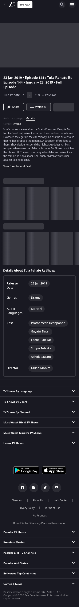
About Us (38, 500)
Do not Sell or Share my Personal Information (39, 523)
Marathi (30, 118)
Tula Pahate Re (13, 95)
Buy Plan (25, 4)
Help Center (61, 500)
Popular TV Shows (14, 532)
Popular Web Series (15, 563)
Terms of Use (52, 508)
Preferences (39, 516)
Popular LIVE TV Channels (19, 553)
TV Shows (50, 95)
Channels (17, 500)
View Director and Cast (17, 166)
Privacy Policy (27, 508)
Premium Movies (14, 542)
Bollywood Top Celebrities (19, 573)
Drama (17, 124)
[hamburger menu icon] (72, 4)
